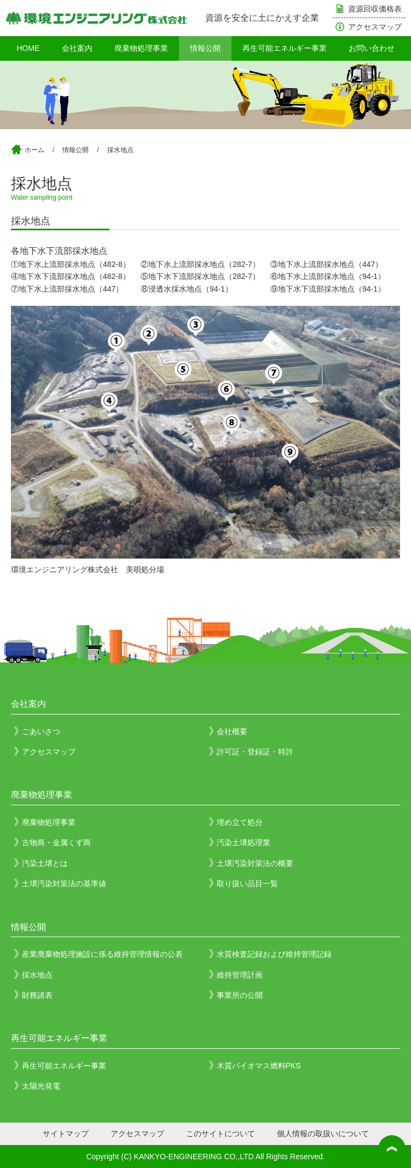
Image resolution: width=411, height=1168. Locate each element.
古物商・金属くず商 (56, 842)
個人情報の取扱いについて (323, 1133)
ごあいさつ (41, 731)
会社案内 (77, 48)
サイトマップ (66, 1133)
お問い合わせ (372, 48)
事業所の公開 (240, 995)
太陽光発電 (41, 1086)
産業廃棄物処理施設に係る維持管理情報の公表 (102, 954)
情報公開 (205, 48)
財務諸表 (37, 995)
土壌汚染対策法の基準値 (64, 883)
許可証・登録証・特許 (255, 751)
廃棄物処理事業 (141, 48)
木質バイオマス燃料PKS (259, 1065)
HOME (28, 48)
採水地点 (120, 150)
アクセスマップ (375, 26)
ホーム (34, 150)
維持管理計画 (240, 975)
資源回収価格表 (375, 8)
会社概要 (232, 731)
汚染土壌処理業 (243, 842)
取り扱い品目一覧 (247, 883)
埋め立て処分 (240, 822)
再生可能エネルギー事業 (284, 48)
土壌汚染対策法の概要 (255, 863)
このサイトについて (220, 1133)
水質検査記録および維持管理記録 (274, 954)
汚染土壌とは (45, 863)
